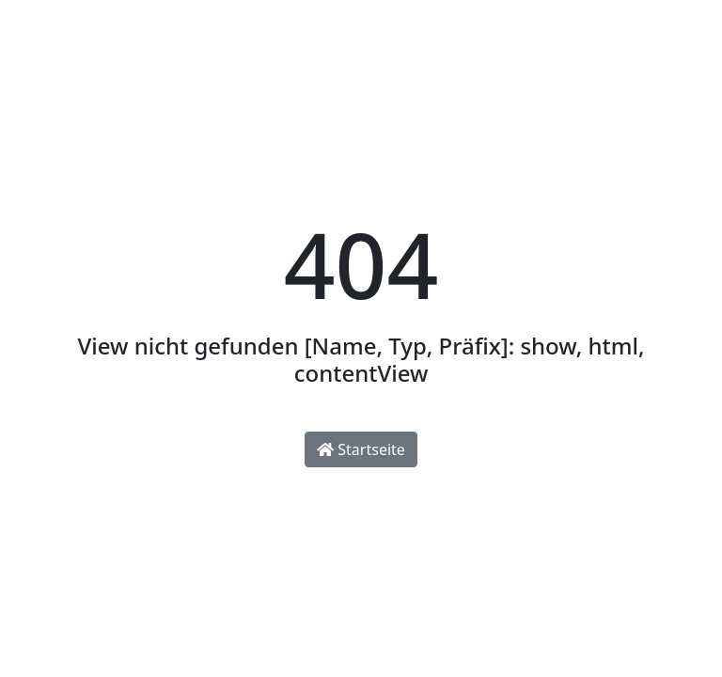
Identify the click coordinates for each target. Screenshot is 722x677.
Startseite (361, 449)
